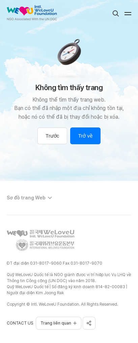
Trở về (85, 136)
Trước (52, 136)
